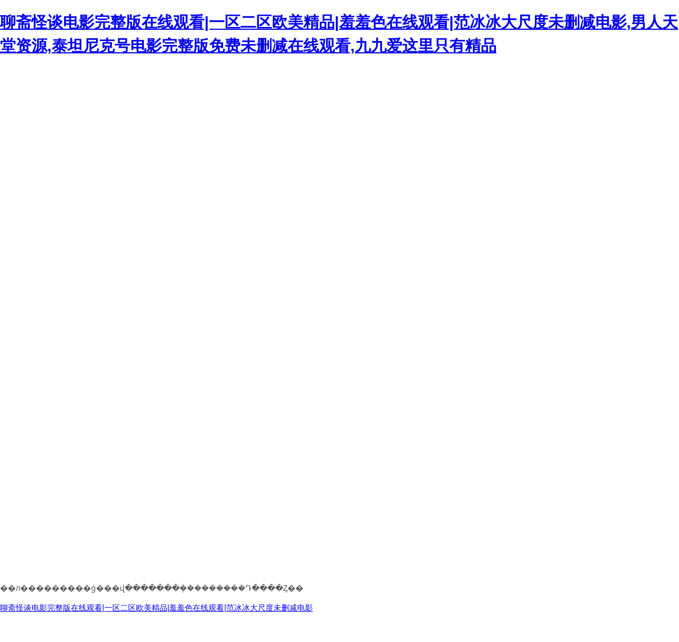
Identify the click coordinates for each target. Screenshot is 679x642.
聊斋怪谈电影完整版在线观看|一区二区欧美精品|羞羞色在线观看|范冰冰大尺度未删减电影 (156, 607)
